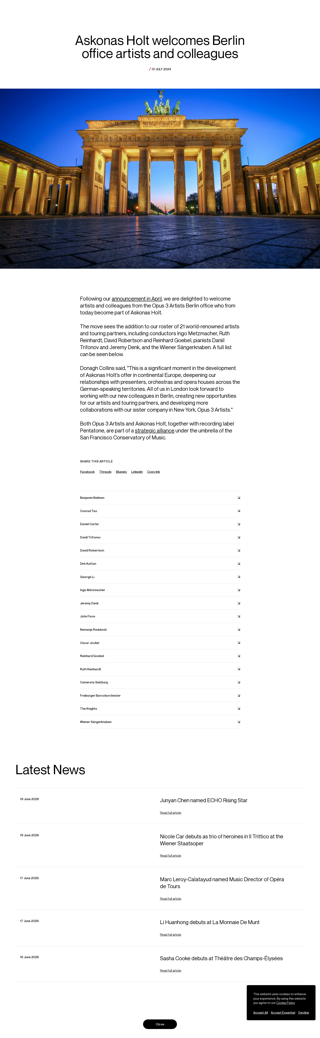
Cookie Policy (285, 1003)
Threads (105, 474)
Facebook (87, 474)
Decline (303, 1012)
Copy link (153, 474)
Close (160, 1024)
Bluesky (121, 474)
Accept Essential (283, 1012)
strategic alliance (154, 433)
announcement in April (137, 301)
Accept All (260, 1012)
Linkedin (137, 474)
